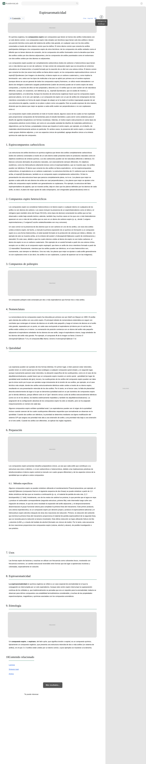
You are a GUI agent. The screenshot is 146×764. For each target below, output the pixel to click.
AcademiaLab (12, 3)
